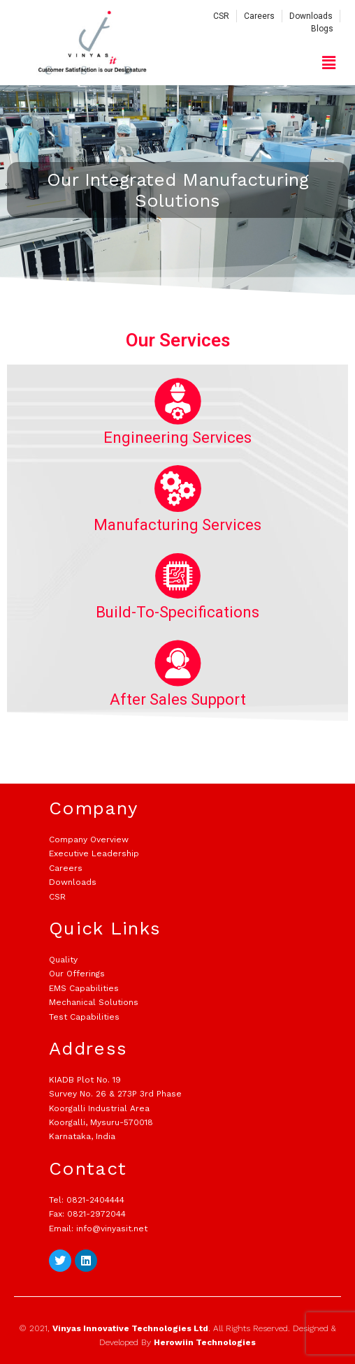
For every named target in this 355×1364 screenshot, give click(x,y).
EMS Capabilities (84, 988)
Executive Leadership (94, 853)
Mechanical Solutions (93, 1002)
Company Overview (89, 839)
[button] (329, 63)
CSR (57, 897)
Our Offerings (77, 973)
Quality (63, 960)
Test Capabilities (84, 1017)
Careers (65, 868)
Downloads (72, 882)
